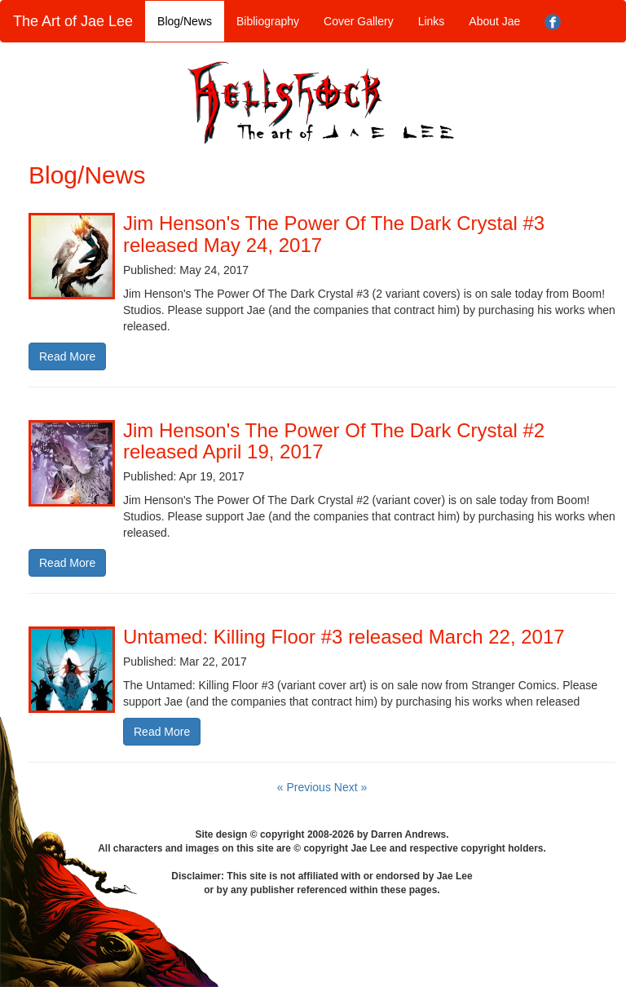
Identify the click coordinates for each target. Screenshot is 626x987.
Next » (350, 787)
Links (431, 21)
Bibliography (267, 21)
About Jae (494, 21)
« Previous (305, 787)
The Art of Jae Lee (73, 21)
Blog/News (184, 21)
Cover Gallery (359, 21)
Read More (67, 356)
